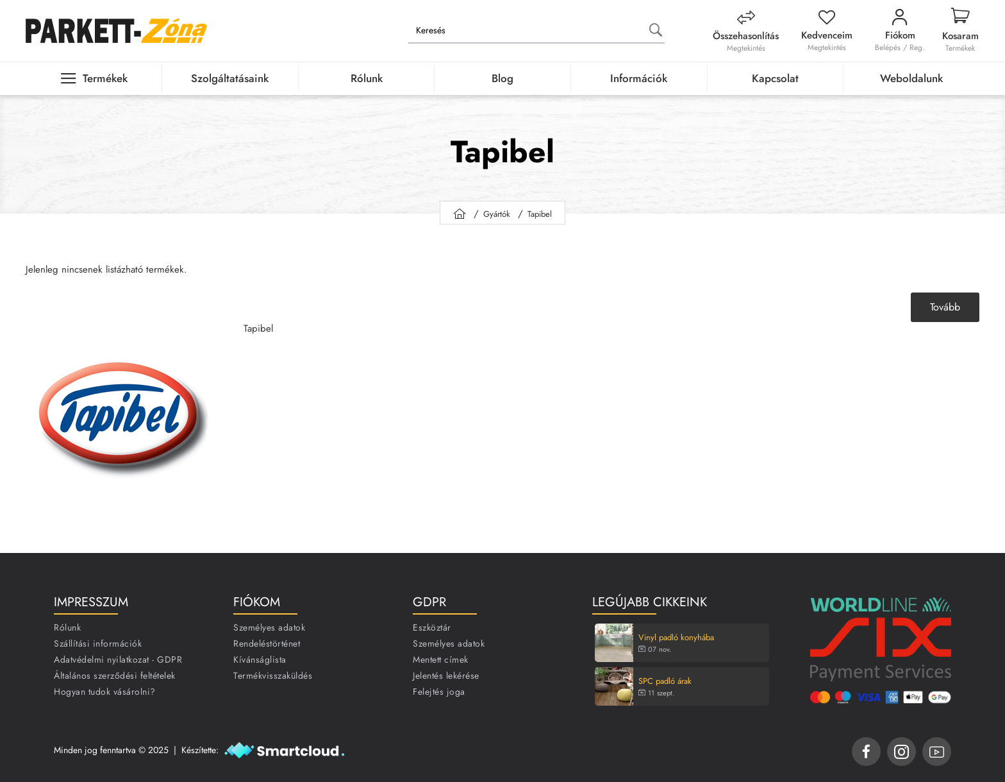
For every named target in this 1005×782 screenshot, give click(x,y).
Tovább (945, 307)
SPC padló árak (665, 681)
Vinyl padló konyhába (676, 638)
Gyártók (496, 214)
